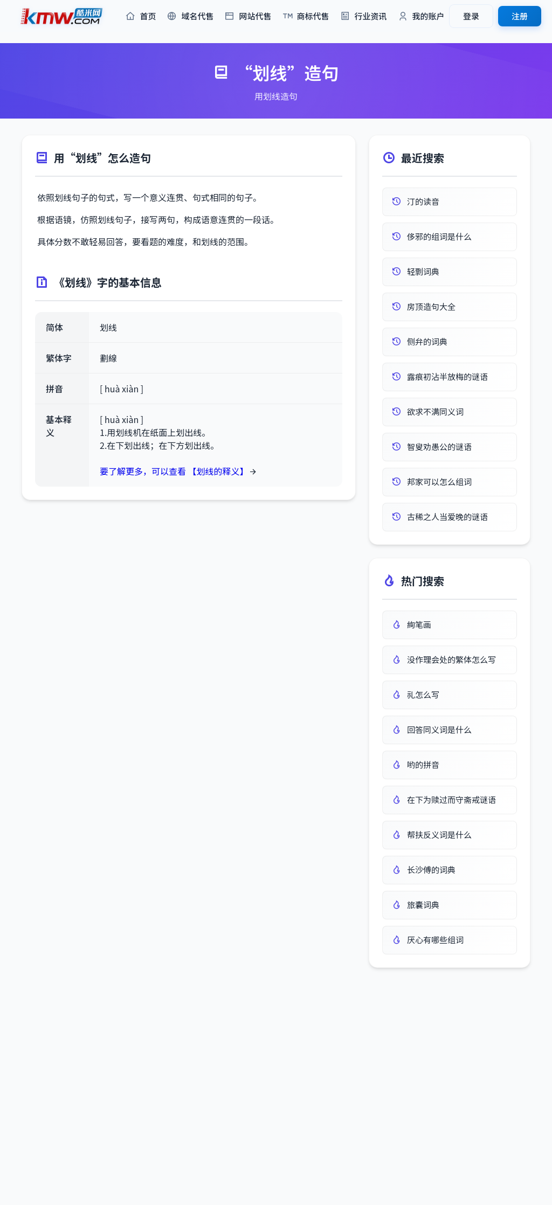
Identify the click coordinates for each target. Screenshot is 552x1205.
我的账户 (421, 16)
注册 (520, 16)
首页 (140, 16)
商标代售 (305, 16)
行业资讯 (363, 16)
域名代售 (190, 16)
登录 (471, 16)
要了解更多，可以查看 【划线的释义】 (174, 471)
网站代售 (247, 16)
